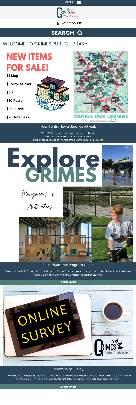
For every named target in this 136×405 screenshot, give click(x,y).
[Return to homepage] (68, 12)
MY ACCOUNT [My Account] (69, 23)
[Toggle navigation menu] (68, 2)
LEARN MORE (68, 282)
